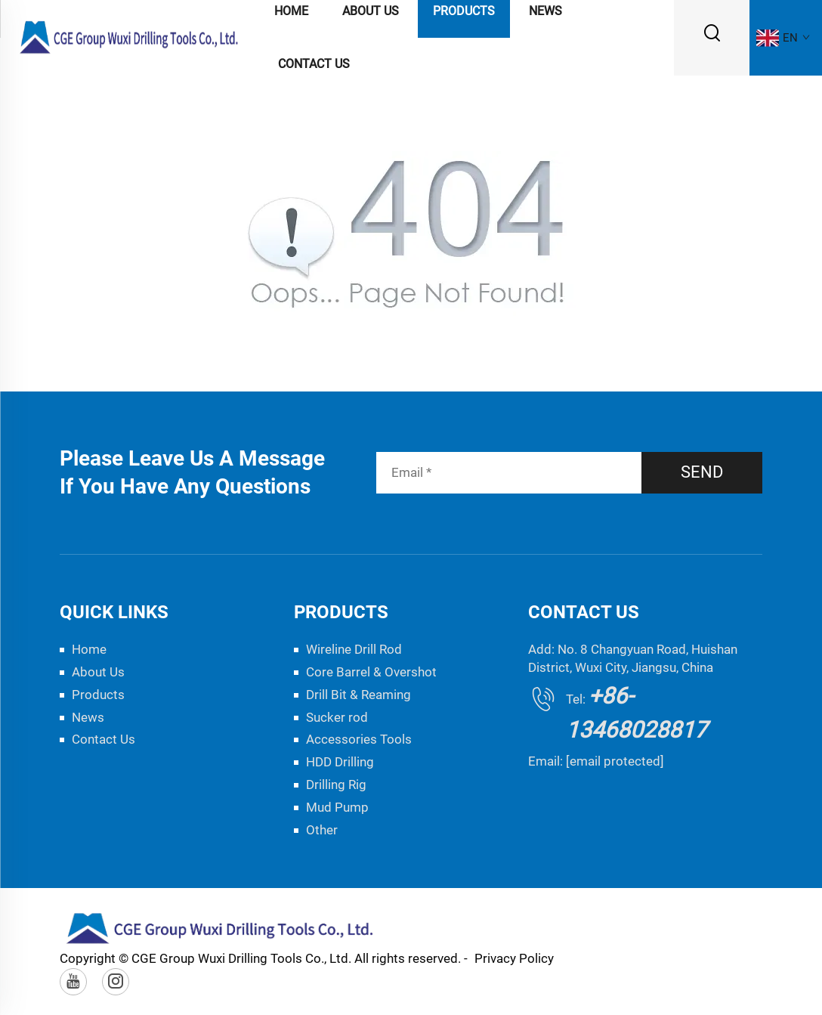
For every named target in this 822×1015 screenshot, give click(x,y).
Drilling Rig (336, 784)
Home (89, 649)
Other (322, 829)
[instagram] (115, 981)
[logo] (129, 36)
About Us (98, 671)
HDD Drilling (340, 761)
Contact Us (314, 64)
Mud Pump (337, 807)
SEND (702, 472)
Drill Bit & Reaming (358, 694)
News (88, 717)
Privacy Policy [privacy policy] (514, 958)
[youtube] (73, 981)
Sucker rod (337, 717)
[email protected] (615, 761)
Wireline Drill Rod (354, 649)
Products (98, 694)
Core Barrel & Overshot (371, 671)
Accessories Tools (359, 739)
